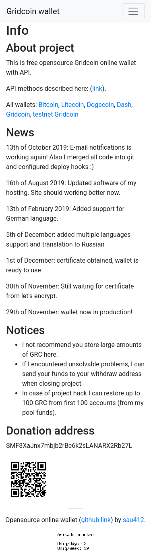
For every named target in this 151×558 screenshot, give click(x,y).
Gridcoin (18, 114)
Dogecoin (100, 105)
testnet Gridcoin (56, 114)
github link (95, 520)
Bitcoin (48, 105)
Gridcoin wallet (33, 11)
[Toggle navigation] (133, 11)
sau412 (133, 520)
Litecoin (72, 105)
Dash (124, 105)
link (97, 88)
